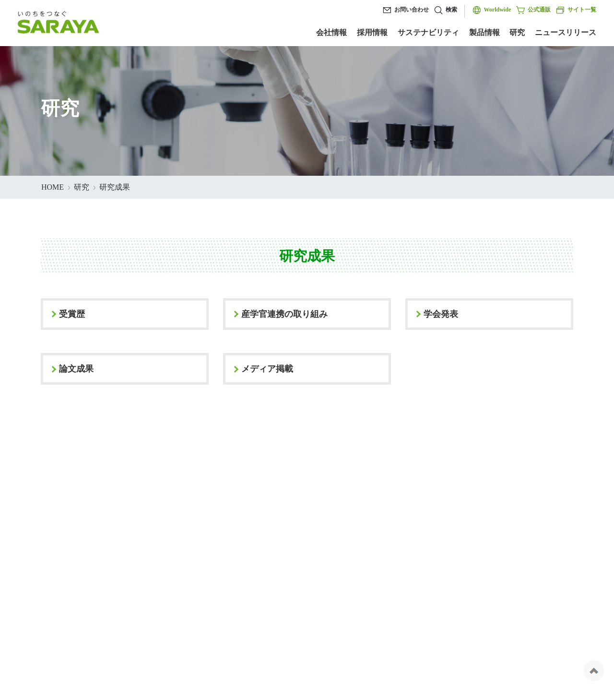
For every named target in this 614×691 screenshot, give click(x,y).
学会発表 (441, 314)
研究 (517, 32)
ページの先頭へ (593, 670)
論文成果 (76, 369)
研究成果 (114, 187)
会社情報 (331, 32)
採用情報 (372, 32)
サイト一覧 (575, 10)
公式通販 (533, 10)
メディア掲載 (267, 369)
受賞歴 (72, 314)
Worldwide (497, 9)
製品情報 (484, 32)
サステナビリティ (428, 32)
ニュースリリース (565, 32)
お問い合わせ (411, 9)
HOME (52, 187)
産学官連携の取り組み (284, 314)
